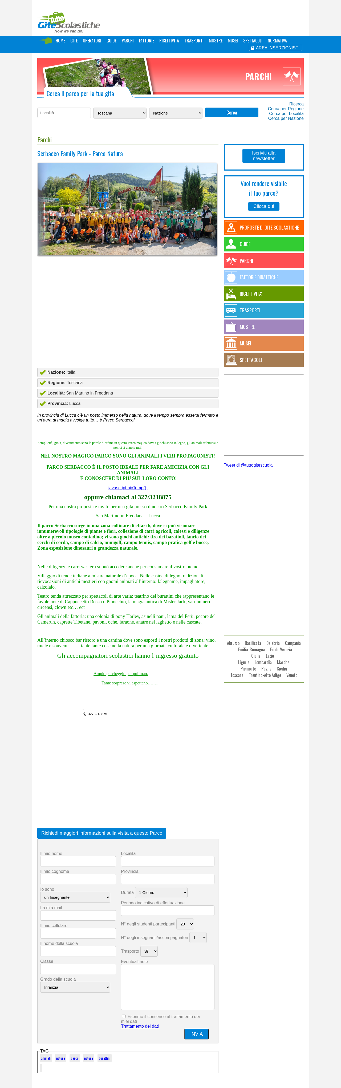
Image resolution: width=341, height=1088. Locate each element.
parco (75, 1058)
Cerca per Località (286, 113)
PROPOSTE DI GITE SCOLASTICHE (269, 227)
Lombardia (263, 662)
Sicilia (282, 668)
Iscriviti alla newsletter (263, 155)
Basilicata (253, 643)
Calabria (273, 643)
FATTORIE (146, 40)
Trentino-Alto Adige (265, 675)
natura (60, 1058)
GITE (74, 40)
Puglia (266, 668)
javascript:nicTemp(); (128, 488)
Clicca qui (263, 206)
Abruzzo (233, 643)
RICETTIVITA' (169, 40)
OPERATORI (92, 40)
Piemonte (248, 668)
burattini (104, 1058)
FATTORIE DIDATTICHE (259, 277)
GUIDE (111, 40)
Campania (293, 643)
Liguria (243, 662)
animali (46, 1058)
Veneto (291, 675)
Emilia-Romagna (251, 649)
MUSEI (233, 40)
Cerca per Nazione (286, 118)
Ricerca (296, 104)
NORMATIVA (277, 40)
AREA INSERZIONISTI (277, 48)
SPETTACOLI (252, 40)
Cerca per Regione (286, 109)
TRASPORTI (194, 40)
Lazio (270, 656)
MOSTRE (215, 40)
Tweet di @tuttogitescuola (248, 465)
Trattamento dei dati (140, 1026)
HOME (60, 40)
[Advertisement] (127, 324)
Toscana (236, 675)
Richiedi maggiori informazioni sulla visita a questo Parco (101, 833)
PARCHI (128, 40)
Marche (283, 662)
